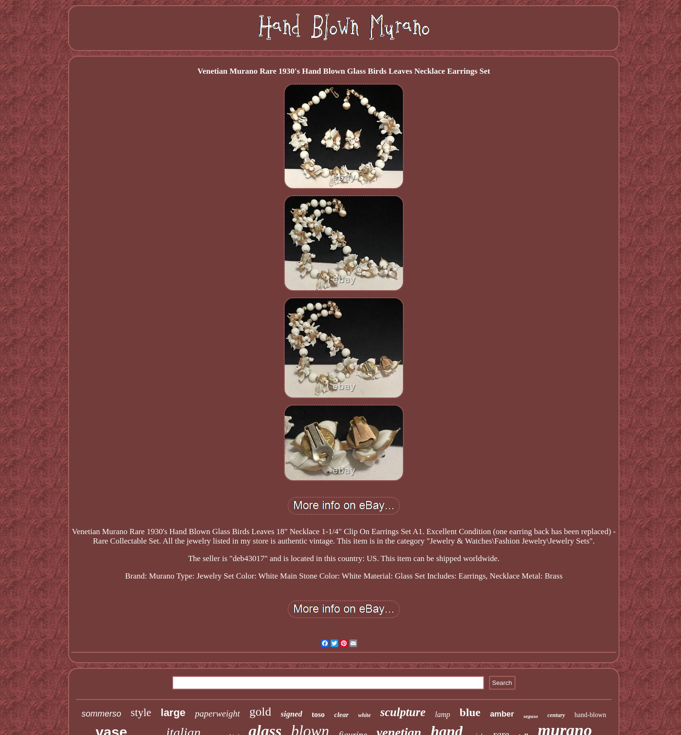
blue (470, 712)
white (364, 715)
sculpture (403, 712)
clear (341, 714)
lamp (442, 714)
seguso (531, 716)
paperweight (217, 713)
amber (502, 713)
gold (260, 711)
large (173, 712)
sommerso (101, 713)
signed (291, 713)
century (556, 715)
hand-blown (590, 714)
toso (318, 714)
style (141, 712)
